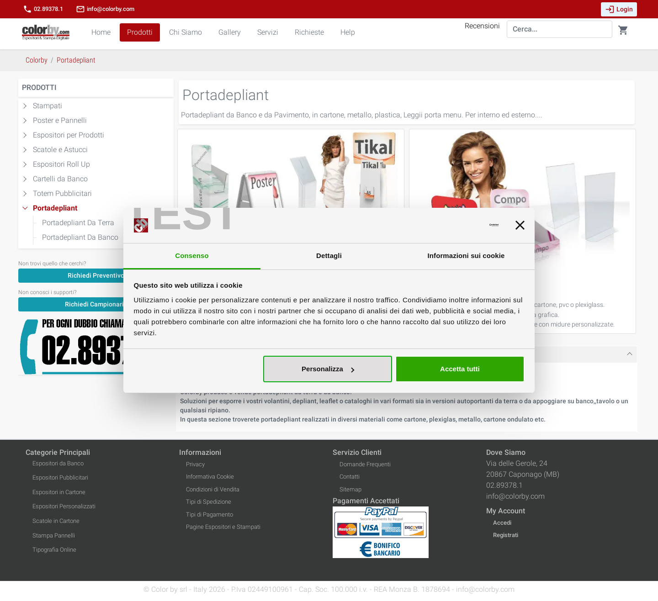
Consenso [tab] (191, 255)
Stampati (47, 105)
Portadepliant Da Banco (80, 237)
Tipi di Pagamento (209, 514)
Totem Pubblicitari (62, 193)
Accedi (502, 522)
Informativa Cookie (210, 476)
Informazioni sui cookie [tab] (466, 255)
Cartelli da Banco (60, 178)
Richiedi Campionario (96, 304)
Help (347, 32)
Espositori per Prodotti (68, 135)
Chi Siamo (185, 32)
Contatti (350, 476)
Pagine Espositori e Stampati (223, 526)
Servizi (267, 32)
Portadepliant (55, 208)
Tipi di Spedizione (208, 501)
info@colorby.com (105, 9)
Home (101, 32)
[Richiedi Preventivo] (96, 275)
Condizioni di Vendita (212, 489)
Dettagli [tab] (329, 255)
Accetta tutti (460, 369)
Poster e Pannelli (60, 120)
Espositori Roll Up (61, 164)
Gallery (229, 32)
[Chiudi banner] (520, 225)
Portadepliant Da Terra (78, 222)
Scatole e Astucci (60, 149)
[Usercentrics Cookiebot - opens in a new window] (459, 225)
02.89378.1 (43, 9)
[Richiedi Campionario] (96, 304)
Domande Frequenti (365, 464)
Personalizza (328, 369)
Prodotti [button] (140, 32)
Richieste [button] (309, 32)
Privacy (195, 464)
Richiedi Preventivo (96, 275)
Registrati (505, 535)
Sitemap (350, 489)
